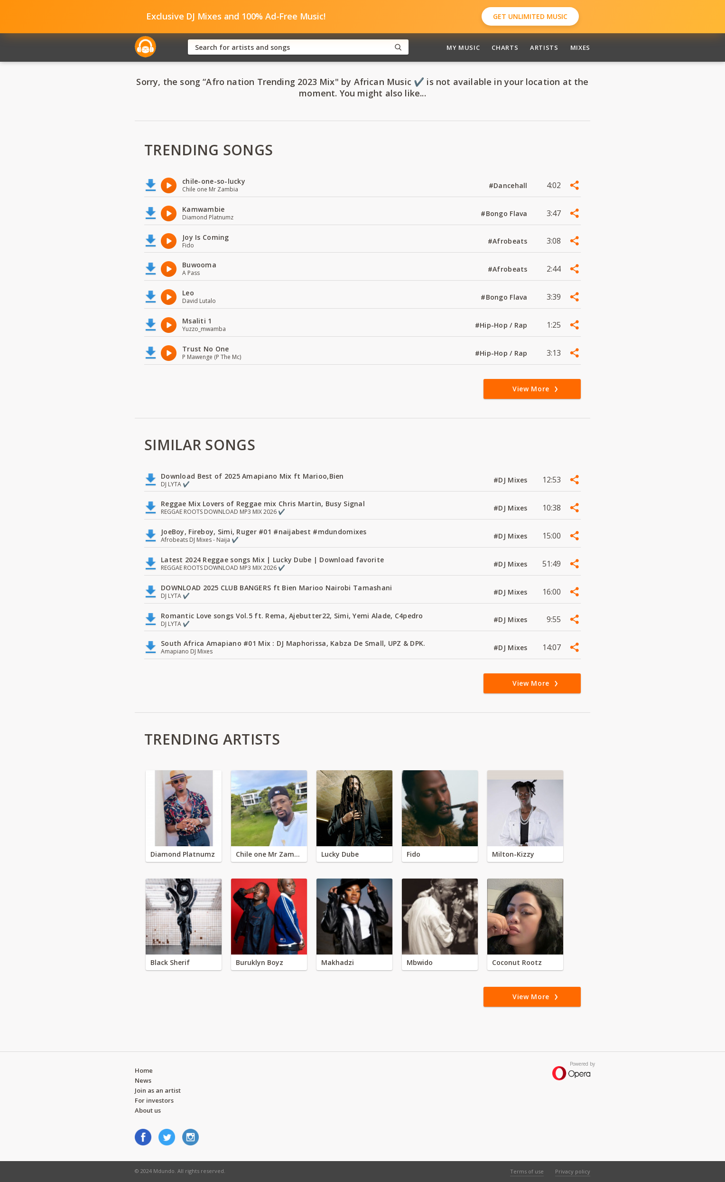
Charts (505, 47)
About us (148, 1110)
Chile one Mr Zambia (269, 854)
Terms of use (527, 1171)
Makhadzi (337, 962)
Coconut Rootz (517, 962)
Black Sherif (170, 962)
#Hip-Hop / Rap (502, 325)
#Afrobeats (509, 241)
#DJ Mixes (511, 479)
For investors (154, 1100)
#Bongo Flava (505, 213)
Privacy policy (572, 1171)
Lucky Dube (340, 854)
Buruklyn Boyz (259, 962)
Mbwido (420, 962)
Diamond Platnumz (182, 854)
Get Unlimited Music (530, 16)
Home (144, 1070)
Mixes (580, 47)
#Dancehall (509, 185)
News (143, 1080)
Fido (413, 854)
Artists (544, 47)
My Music (463, 47)
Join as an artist (158, 1090)
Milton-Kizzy (513, 854)
